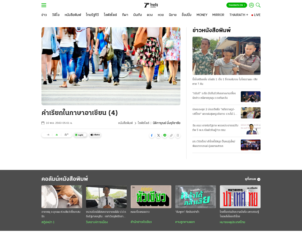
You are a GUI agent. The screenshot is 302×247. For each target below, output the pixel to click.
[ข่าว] (44, 15)
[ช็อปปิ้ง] (186, 15)
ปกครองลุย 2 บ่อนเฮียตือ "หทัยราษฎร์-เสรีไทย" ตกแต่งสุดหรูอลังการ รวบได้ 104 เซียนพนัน (215, 112)
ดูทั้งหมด (253, 179)
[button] (151, 135)
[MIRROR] (218, 15)
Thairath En (237, 5)
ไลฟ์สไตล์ (143, 123)
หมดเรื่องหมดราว (140, 212)
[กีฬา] (125, 15)
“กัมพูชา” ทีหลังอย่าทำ (187, 212)
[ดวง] (150, 15)
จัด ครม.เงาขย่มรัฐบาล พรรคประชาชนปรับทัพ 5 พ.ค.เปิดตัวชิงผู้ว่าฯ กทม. (215, 128)
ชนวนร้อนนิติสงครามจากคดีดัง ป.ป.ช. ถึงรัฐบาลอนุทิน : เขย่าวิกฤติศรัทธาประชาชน (106, 215)
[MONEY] (202, 15)
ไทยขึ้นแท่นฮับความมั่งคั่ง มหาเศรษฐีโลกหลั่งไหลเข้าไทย (239, 214)
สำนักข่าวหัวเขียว (141, 222)
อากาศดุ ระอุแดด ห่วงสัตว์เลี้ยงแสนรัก (60, 214)
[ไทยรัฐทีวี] (92, 15)
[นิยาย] (173, 15)
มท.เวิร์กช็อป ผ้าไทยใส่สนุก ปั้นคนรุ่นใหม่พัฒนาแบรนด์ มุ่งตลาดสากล (213, 144)
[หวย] (161, 15)
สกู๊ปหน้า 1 (47, 222)
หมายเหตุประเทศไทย (232, 222)
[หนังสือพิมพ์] (73, 15)
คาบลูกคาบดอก (185, 222)
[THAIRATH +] (238, 15)
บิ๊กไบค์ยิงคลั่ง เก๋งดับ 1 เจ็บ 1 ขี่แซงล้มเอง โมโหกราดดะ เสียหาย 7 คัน (224, 82)
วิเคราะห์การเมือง (97, 222)
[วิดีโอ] (56, 15)
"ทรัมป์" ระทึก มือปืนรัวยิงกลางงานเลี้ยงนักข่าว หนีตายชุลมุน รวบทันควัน (214, 96)
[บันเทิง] (137, 15)
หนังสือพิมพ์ (125, 123)
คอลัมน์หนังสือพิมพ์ (64, 179)
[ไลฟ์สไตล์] (110, 15)
